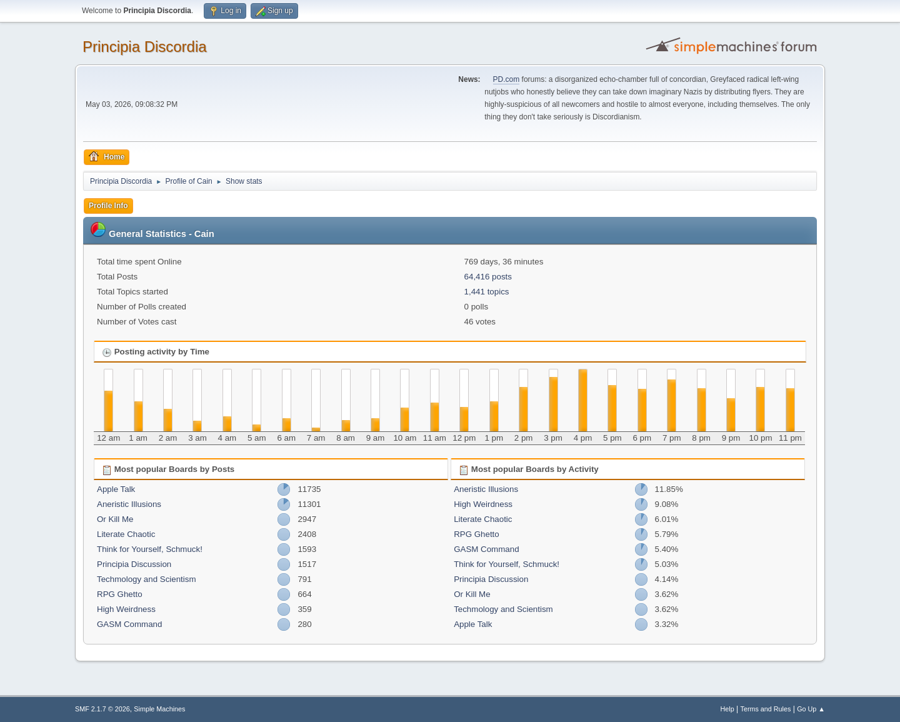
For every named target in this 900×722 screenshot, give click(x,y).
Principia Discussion (134, 564)
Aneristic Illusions (129, 504)
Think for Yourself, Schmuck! (149, 549)
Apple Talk (116, 489)
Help (727, 709)
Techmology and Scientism (146, 579)
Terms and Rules (766, 709)
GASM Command (129, 624)
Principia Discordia (144, 46)
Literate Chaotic (126, 534)
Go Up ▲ (811, 709)
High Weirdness (126, 609)
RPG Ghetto (119, 594)
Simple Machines (159, 709)
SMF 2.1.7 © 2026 (102, 709)
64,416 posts (488, 276)
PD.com (506, 79)
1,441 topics (486, 291)
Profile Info (108, 205)
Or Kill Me (115, 519)
